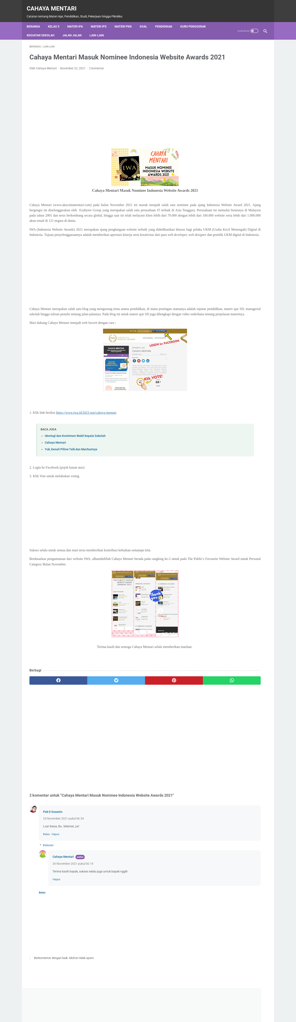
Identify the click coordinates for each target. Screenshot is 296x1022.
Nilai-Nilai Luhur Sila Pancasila (231, 361)
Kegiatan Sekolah (43, 28)
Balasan (48, 867)
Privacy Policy (149, 1014)
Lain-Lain (99, 28)
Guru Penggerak (196, 20)
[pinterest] (129, 703)
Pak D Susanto (52, 834)
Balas (46, 856)
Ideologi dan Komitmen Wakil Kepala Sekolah (75, 458)
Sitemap (195, 1014)
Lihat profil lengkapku (235, 604)
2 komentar (96, 75)
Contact (126, 1014)
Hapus (55, 856)
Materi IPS (101, 20)
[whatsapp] (168, 703)
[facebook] (49, 703)
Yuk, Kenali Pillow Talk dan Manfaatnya (71, 472)
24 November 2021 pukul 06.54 (63, 841)
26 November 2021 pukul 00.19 (73, 886)
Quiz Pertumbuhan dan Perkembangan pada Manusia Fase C (250, 276)
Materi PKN (125, 20)
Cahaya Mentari (54, 4)
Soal (146, 20)
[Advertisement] (108, 112)
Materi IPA (78, 20)
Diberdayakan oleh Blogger (235, 177)
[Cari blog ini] (228, 191)
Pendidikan (166, 20)
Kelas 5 (56, 20)
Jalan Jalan (74, 28)
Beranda (36, 20)
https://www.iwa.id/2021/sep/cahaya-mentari (86, 435)
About (109, 1014)
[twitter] (89, 703)
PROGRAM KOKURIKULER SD (229, 415)
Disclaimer (174, 1014)
